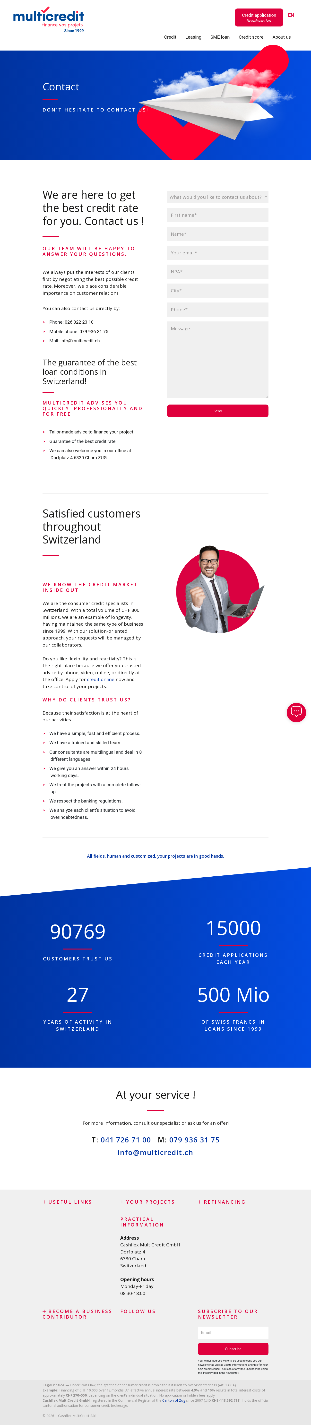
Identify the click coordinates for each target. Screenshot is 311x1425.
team (115, 742)
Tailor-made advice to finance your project (92, 431)
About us (281, 37)
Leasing (193, 37)
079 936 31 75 (94, 331)
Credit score (251, 37)
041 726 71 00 (126, 1138)
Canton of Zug (173, 1399)
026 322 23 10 (79, 322)
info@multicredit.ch (80, 340)
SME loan (220, 37)
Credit (170, 37)
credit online (101, 678)
